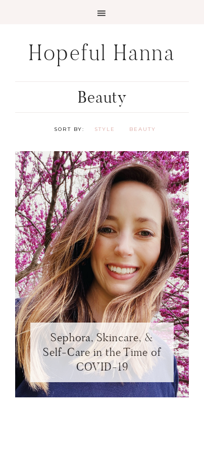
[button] (102, 12)
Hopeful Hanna (102, 52)
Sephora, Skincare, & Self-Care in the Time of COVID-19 (102, 352)
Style (104, 129)
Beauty (142, 129)
